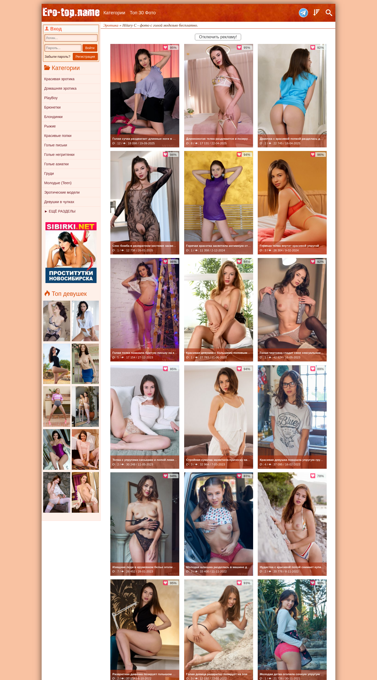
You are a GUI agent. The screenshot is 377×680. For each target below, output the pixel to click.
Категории (114, 12)
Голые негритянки (59, 155)
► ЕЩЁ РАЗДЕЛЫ (59, 211)
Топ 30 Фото (143, 12)
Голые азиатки (56, 164)
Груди (49, 173)
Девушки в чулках (59, 202)
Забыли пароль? (57, 56)
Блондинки (53, 117)
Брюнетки (52, 107)
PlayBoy (50, 98)
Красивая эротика (59, 79)
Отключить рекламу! (218, 37)
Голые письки (55, 145)
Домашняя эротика (60, 88)
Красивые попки (58, 136)
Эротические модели (62, 192)
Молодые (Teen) (58, 183)
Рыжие (50, 126)
